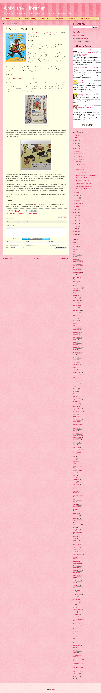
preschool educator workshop (77, 539)
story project (76, 612)
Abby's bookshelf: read (87, 50)
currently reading (77, 347)
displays (75, 359)
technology (75, 623)
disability (75, 357)
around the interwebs (78, 261)
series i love (76, 602)
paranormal (76, 518)
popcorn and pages (77, 532)
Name (7, 241)
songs (74, 604)
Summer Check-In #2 (81, 189)
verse (74, 647)
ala (73, 256)
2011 (76, 223)
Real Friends (13, 206)
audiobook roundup (78, 265)
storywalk (75, 617)
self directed (76, 599)
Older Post (65, 259)
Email (27, 241)
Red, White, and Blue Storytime (84, 186)
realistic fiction (76, 572)
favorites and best (77, 380)
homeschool (76, 416)
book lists (75, 308)
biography (75, 290)
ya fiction (75, 674)
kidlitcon (75, 430)
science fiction (76, 594)
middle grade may (77, 466)
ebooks (74, 367)
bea (73, 285)
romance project (77, 580)
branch (74, 315)
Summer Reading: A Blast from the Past (86, 175)
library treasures (77, 439)
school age (75, 585)
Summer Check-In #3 (81, 178)
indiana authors (77, 421)
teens (74, 628)
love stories (76, 447)
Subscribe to (15, 247)
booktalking (76, 313)
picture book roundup (78, 520)
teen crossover (76, 626)
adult (74, 249)
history (74, 414)
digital (74, 354)
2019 (76, 143)
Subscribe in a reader (78, 35)
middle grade (36, 213)
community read (77, 332)
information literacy (78, 424)
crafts (74, 342)
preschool (75, 536)
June (77, 192)
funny (74, 386)
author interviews (77, 272)
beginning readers (77, 288)
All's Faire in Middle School (35, 33)
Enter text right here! (36, 232)
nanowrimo (76, 484)
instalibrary (76, 428)
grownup (75, 401)
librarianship (76, 433)
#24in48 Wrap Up (80, 164)
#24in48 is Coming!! (81, 172)
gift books (75, 389)
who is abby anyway (78, 663)
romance (75, 577)
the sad (74, 631)
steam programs (77, 609)
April (77, 198)
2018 (76, 146)
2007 (76, 234)
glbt (74, 396)
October (78, 156)
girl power (75, 391)
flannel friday (76, 384)
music (74, 475)
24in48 (74, 242)
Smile (34, 204)
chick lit (75, 323)
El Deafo (45, 204)
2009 (76, 228)
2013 (76, 218)
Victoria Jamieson (50, 33)
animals (75, 259)
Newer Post (7, 259)
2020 (76, 140)
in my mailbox (76, 419)
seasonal (75, 596)
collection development (76, 326)
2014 (76, 215)
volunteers (75, 652)
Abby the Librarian (24, 8)
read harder (75, 549)
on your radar (76, 506)
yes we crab (76, 676)
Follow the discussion (65, 217)
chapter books (76, 320)
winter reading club (78, 667)
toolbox (75, 636)
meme (74, 459)
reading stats (76, 567)
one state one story (77, 509)
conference (75, 334)
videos (74, 650)
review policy (76, 575)
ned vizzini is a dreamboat (76, 491)
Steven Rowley (81, 82)
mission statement (77, 470)
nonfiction (75, 504)
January (78, 206)
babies (74, 274)
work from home (77, 671)
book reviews (13, 213)
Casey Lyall (80, 95)
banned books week (78, 277)
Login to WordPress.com (36, 239)
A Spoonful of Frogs (82, 94)
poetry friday (76, 530)
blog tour (75, 295)
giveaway (75, 394)
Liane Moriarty (81, 68)
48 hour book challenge (76, 245)
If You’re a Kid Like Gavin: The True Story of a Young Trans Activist (85, 107)
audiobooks (76, 269)
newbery (75, 499)
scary (74, 582)
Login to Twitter (46, 239)
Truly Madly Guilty (82, 67)
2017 (76, 148)
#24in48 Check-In (80, 167)
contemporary (20, 213)
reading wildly (76, 570)
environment (76, 375)
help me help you (77, 409)
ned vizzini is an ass (78, 495)
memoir (75, 461)
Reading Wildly (46, 19)
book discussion (77, 305)
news (74, 501)
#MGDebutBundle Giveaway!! (84, 183)
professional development (76, 543)
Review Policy (30, 19)
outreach (75, 513)
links (74, 444)
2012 (76, 220)
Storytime (59, 19)
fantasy (74, 377)
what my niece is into (78, 659)
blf (73, 293)
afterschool (75, 254)
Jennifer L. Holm (81, 55)
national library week (78, 487)
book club (75, 303)
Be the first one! (28, 222)
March (78, 200)
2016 (76, 209)
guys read (75, 406)
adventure (75, 251)
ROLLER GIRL (17, 79)
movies (74, 473)
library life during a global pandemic (78, 436)
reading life (76, 561)
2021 (76, 137)
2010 (76, 226)
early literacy (76, 364)
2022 (76, 135)
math (74, 456)
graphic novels (28, 213)
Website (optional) (50, 241)
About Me (17, 19)
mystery (75, 482)
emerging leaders (77, 372)
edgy (74, 370)
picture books (76, 525)
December (79, 151)
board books (76, 298)
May (77, 195)
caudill (74, 318)
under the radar (77, 645)
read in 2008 (76, 552)
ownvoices (75, 515)
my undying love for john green (78, 478)
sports (74, 607)
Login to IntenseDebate (25, 239)
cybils (74, 349)
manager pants (76, 450)
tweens (74, 638)
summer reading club (78, 619)
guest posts (75, 404)
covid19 (75, 339)
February (78, 203)
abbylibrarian (84, 38)
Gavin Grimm (81, 110)
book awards (76, 300)
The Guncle (80, 80)
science (75, 587)
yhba (74, 679)
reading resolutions (77, 563)
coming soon (76, 329)
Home (7, 19)
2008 (76, 231)
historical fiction (77, 411)
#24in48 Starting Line (81, 169)
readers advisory (77, 554)
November (79, 153)
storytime (75, 614)
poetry (74, 527)
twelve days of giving (78, 641)
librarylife (75, 442)
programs (75, 547)
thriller (74, 633)
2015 (76, 212)
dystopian (75, 362)
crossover (75, 344)
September (79, 159)
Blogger (54, 689)
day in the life (76, 352)
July (77, 162)
